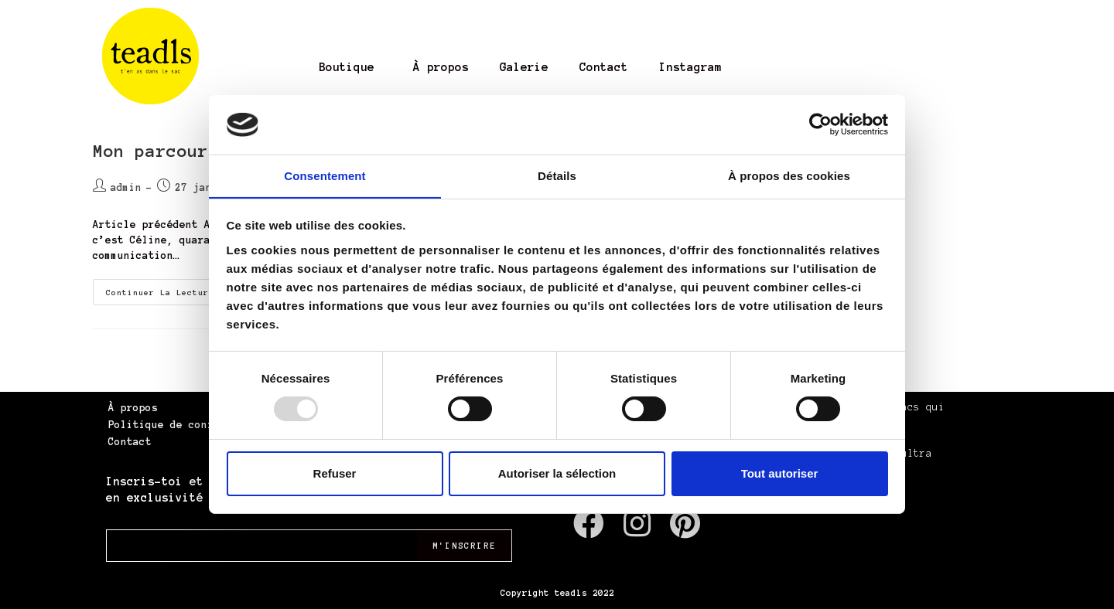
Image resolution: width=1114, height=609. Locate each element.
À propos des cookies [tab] (789, 175)
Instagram (690, 67)
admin (126, 187)
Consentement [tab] (324, 175)
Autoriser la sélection (557, 473)
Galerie (524, 67)
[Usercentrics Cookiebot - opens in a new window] (820, 124)
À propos (441, 67)
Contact (603, 67)
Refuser (335, 473)
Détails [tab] (557, 175)
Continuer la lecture (172, 288)
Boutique (346, 67)
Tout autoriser (779, 473)
